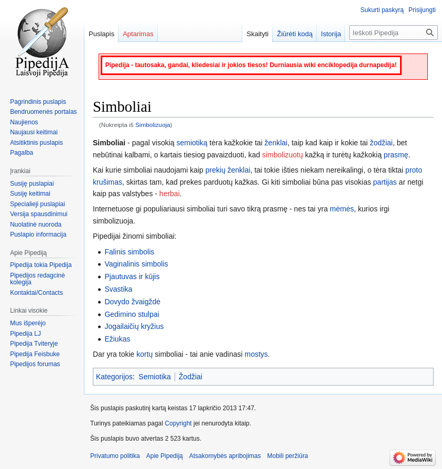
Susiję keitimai (30, 193)
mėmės (342, 209)
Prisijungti (422, 10)
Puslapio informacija (38, 234)
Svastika (118, 289)
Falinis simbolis (129, 252)
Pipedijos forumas (35, 364)
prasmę (396, 155)
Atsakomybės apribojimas (225, 456)
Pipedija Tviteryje (34, 343)
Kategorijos (114, 376)
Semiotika (154, 376)
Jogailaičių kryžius (134, 326)
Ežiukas (117, 339)
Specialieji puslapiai (37, 204)
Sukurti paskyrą (382, 10)
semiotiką (192, 142)
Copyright (178, 423)
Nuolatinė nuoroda (35, 224)
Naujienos (24, 122)
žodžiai (381, 142)
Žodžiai (190, 376)
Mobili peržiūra (287, 456)
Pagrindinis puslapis (38, 101)
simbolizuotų (282, 155)
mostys (255, 354)
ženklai (276, 142)
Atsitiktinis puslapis (36, 142)
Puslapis (101, 34)
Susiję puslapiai (31, 183)
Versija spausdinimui (38, 214)
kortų (144, 354)
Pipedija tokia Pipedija (40, 265)
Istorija (331, 34)
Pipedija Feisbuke (35, 354)
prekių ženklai (228, 170)
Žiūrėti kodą (294, 34)
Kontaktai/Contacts (36, 292)
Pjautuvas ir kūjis (131, 276)
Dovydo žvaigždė (132, 301)
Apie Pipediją (164, 456)
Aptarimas (138, 34)
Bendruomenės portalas (43, 111)
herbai (169, 193)
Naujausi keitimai (34, 132)
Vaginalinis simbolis (136, 264)
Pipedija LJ (25, 333)
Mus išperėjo (28, 323)
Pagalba (21, 152)
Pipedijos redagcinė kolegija (37, 279)
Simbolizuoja (152, 124)
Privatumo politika (115, 456)
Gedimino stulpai (131, 314)
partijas (385, 182)
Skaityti (257, 34)
